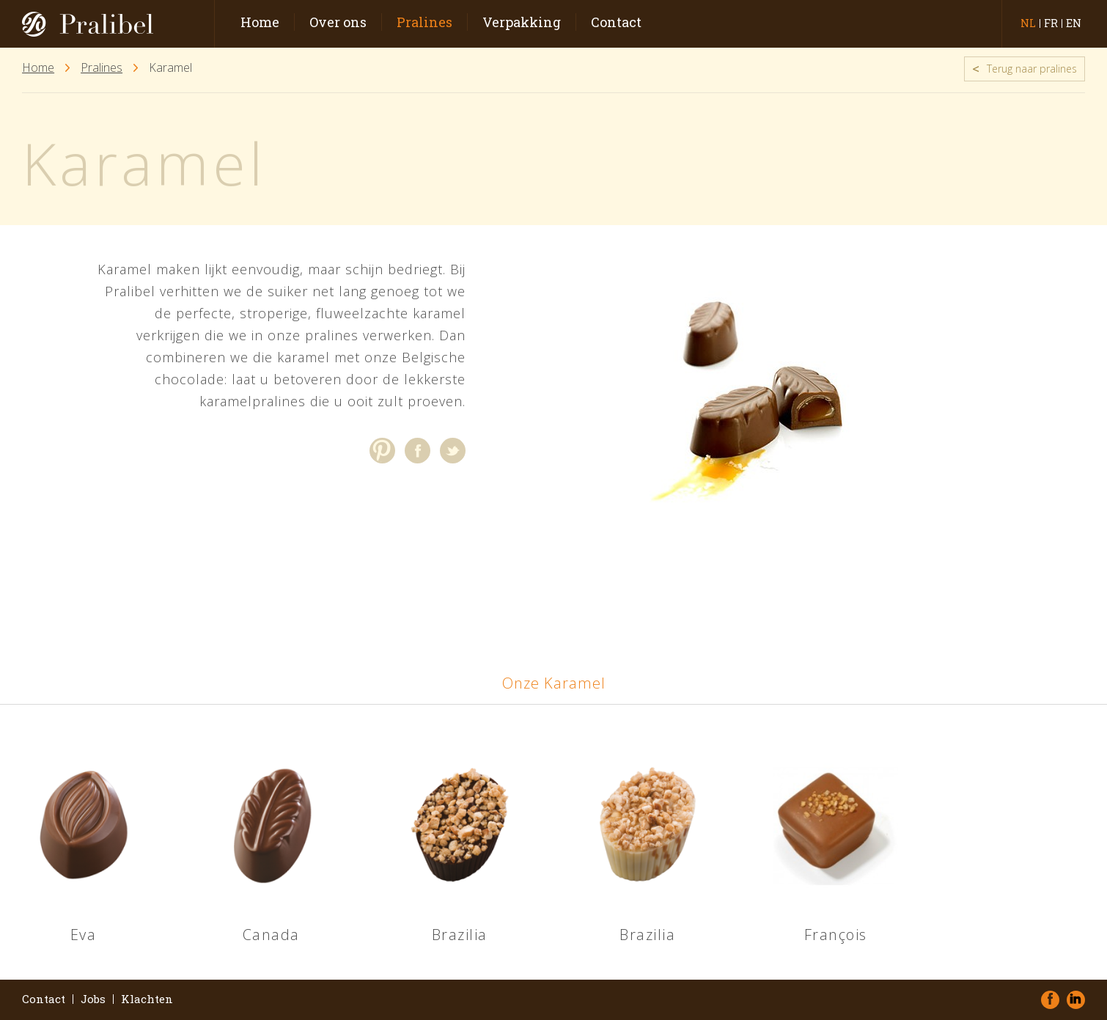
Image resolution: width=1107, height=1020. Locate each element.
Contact (616, 22)
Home (259, 22)
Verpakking (521, 22)
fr (1051, 23)
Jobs (93, 999)
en (1073, 23)
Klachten (147, 999)
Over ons (338, 22)
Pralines (424, 22)
